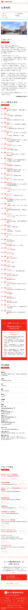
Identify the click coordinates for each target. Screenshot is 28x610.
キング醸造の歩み (19, 13)
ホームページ (4, 478)
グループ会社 (5, 17)
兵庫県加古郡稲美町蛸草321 (7, 408)
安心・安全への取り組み (20, 598)
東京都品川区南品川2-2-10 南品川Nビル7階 (7, 412)
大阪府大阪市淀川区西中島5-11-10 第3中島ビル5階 (9, 417)
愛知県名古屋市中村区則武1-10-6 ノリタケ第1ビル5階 (8, 423)
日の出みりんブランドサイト (13, 605)
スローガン (4, 15)
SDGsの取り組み (7, 600)
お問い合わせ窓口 (20, 600)
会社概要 (17, 15)
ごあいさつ (4, 13)
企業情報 (7, 598)
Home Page (13, 478)
